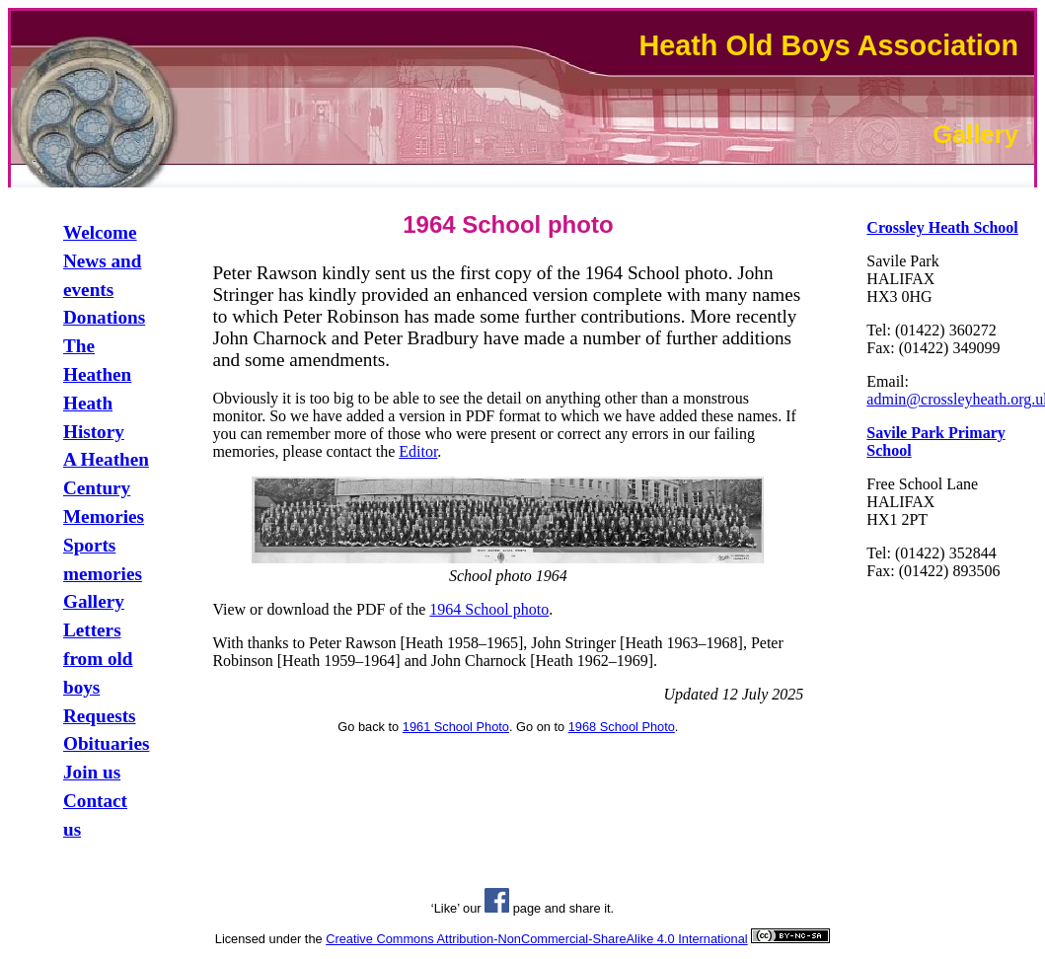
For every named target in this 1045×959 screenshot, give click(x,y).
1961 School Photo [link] (456, 726)
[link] (941, 227)
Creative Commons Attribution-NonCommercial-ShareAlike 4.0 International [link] (536, 938)
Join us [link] (91, 772)
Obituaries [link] (106, 743)
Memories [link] (103, 516)
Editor (418, 451)
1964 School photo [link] (489, 609)
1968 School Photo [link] (621, 726)
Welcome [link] (100, 232)
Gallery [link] (93, 601)
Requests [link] (99, 715)
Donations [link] (104, 317)
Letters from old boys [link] (98, 659)
